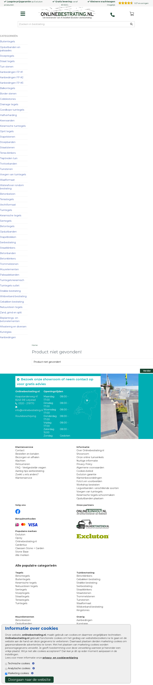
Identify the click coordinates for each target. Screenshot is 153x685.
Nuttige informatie (87, 460)
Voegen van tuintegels (13, 174)
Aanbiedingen (8, 337)
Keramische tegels (10, 215)
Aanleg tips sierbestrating (29, 471)
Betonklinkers (8, 258)
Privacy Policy (84, 464)
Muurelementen (9, 269)
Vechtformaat (8, 204)
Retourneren (22, 464)
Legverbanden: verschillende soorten (97, 488)
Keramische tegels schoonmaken (95, 495)
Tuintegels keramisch (12, 280)
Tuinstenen (6, 169)
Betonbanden (8, 253)
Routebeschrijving (25, 416)
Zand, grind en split (11, 312)
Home (35, 345)
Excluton (38, 1)
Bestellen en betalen (27, 453)
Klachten (20, 460)
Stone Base (22, 551)
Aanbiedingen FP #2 (11, 77)
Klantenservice (23, 477)
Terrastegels (7, 199)
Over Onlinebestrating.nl (90, 450)
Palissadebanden (9, 274)
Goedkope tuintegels (12, 109)
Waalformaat (7, 179)
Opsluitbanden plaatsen (89, 498)
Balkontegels (7, 88)
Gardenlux (21, 544)
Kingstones (82, 610)
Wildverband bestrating (13, 296)
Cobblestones (8, 99)
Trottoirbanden (8, 163)
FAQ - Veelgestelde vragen (30, 467)
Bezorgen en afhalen (27, 457)
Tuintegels (6, 210)
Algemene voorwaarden (90, 467)
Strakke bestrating (10, 290)
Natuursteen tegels (11, 307)
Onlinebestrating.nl (26, 541)
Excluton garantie (86, 474)
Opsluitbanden (8, 231)
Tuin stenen (6, 66)
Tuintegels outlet (9, 285)
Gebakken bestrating (12, 301)
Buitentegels (7, 41)
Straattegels (22, 596)
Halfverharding (8, 115)
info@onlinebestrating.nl (29, 410)
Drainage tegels (9, 104)
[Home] (67, 12)
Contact (19, 450)
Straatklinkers (7, 247)
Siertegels (5, 220)
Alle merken (22, 555)
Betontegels (7, 226)
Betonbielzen (7, 193)
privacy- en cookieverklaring (60, 657)
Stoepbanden (7, 142)
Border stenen (8, 93)
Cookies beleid (84, 471)
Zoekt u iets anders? (27, 474)
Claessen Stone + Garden (29, 548)
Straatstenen (7, 147)
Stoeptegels (7, 55)
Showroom (82, 453)
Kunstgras (5, 331)
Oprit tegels (7, 131)
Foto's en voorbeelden (89, 481)
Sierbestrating (8, 242)
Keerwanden (7, 120)
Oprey (18, 537)
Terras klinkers (8, 152)
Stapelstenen (7, 136)
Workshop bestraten (88, 484)
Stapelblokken (8, 237)
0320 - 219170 (26, 403)
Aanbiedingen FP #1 (11, 72)
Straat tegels (7, 61)
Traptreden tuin (8, 158)
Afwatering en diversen (13, 326)
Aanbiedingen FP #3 (11, 82)
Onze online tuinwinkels (90, 457)
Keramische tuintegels (13, 125)
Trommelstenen (9, 264)
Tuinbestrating (85, 572)
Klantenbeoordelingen (89, 477)
